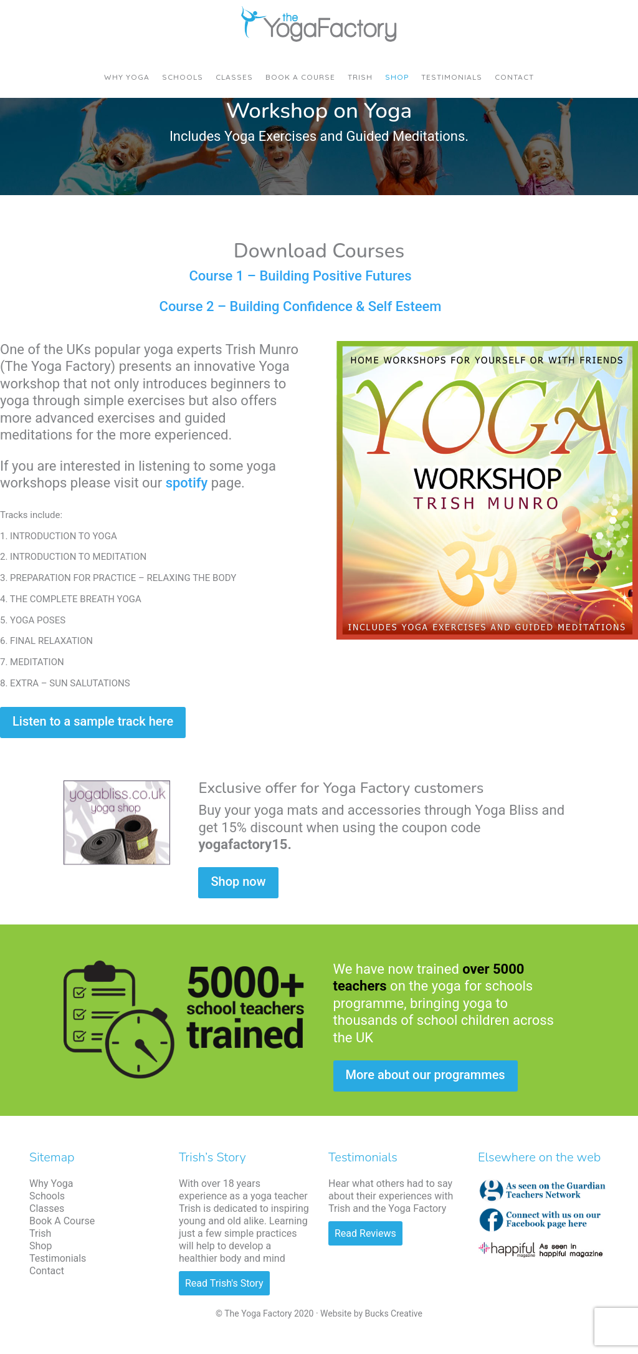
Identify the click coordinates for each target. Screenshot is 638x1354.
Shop (40, 1246)
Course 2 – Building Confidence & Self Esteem (301, 306)
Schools (47, 1196)
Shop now (238, 881)
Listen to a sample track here (92, 721)
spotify (187, 483)
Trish (40, 1233)
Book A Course (62, 1221)
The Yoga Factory (319, 25)
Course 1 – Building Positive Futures (300, 276)
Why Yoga (51, 1183)
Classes (46, 1208)
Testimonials (57, 1258)
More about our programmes (425, 1074)
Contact (46, 1271)
